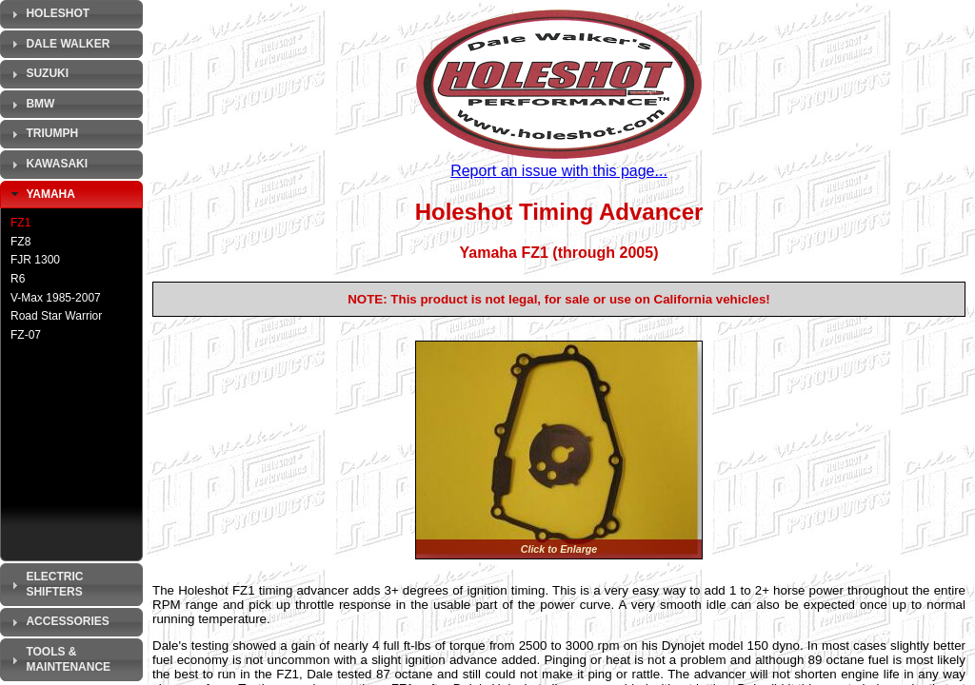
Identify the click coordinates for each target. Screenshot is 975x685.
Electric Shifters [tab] (45, 584)
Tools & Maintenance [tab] (58, 659)
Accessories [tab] (58, 622)
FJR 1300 (35, 259)
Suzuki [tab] (38, 74)
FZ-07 (25, 335)
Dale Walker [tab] (58, 43)
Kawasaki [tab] (47, 164)
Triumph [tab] (42, 134)
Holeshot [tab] (48, 14)
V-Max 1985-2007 (55, 297)
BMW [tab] (30, 104)
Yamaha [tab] (41, 194)
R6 (17, 278)
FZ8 (20, 241)
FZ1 (20, 222)
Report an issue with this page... (558, 171)
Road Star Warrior (56, 316)
